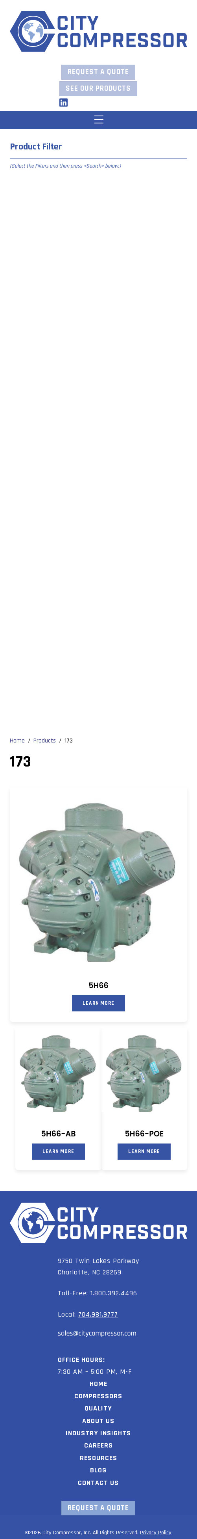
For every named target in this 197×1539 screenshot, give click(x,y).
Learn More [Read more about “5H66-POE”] (144, 1151)
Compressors (98, 1396)
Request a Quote (98, 72)
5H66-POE (144, 1134)
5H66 (98, 985)
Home (98, 1383)
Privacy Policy (155, 1532)
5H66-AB (58, 1134)
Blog (98, 1470)
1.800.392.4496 (113, 1293)
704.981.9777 (98, 1314)
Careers (98, 1445)
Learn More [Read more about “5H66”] (98, 1003)
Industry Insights (98, 1433)
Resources (98, 1458)
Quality (98, 1408)
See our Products (98, 88)
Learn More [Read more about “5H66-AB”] (58, 1151)
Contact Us (98, 1482)
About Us (98, 1420)
